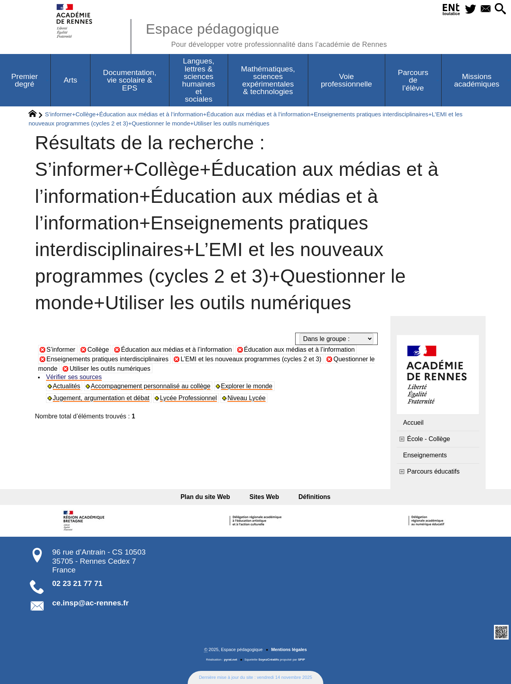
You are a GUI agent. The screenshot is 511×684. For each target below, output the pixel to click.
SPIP (301, 659)
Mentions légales (289, 649)
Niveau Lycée (246, 398)
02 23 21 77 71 (77, 583)
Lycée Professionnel (188, 398)
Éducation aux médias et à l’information (176, 349)
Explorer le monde (247, 386)
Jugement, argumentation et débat (101, 398)
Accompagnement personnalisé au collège (151, 386)
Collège (98, 349)
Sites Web (264, 496)
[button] (500, 9)
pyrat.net (230, 659)
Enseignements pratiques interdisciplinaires (107, 359)
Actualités (66, 386)
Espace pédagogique (266, 34)
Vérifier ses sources (74, 377)
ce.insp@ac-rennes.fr (90, 603)
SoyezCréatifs (268, 659)
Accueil (413, 422)
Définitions (309, 496)
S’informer (60, 349)
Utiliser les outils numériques (109, 368)
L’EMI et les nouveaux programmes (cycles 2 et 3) (251, 359)
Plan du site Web (210, 496)
